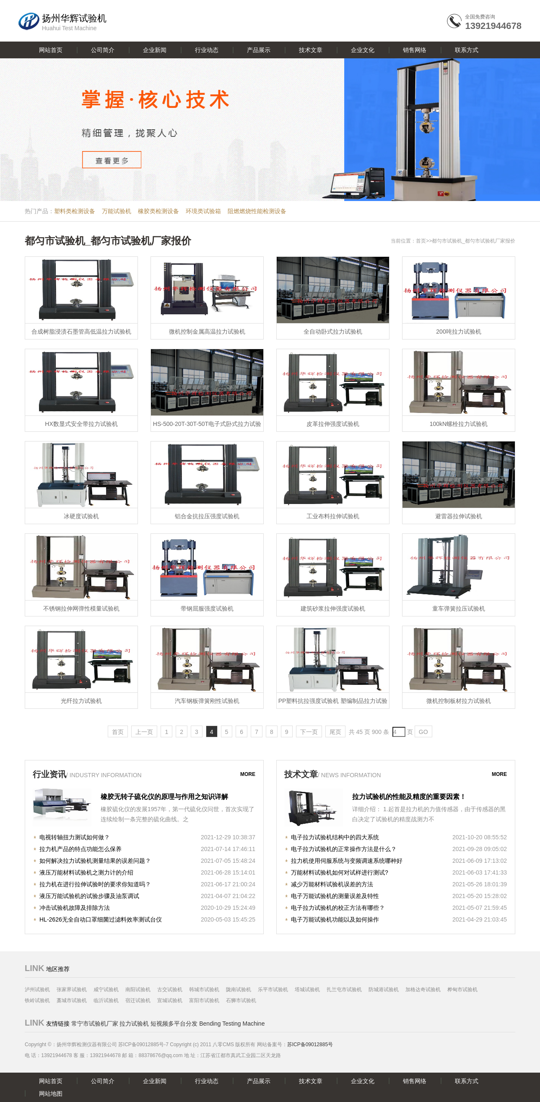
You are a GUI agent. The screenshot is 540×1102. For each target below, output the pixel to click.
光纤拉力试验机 (81, 700)
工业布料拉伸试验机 (332, 516)
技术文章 (310, 50)
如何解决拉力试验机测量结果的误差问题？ (95, 860)
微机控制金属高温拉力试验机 (207, 331)
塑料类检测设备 (74, 211)
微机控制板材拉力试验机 (458, 700)
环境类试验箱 (203, 211)
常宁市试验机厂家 (94, 1023)
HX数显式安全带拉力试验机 (81, 423)
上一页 (144, 732)
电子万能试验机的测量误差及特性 (335, 896)
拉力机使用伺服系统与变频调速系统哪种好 (346, 860)
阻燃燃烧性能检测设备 (257, 211)
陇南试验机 (238, 989)
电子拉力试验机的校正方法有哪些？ (338, 907)
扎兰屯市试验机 (344, 989)
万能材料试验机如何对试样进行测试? (339, 872)
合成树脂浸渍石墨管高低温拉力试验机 (81, 331)
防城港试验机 (384, 989)
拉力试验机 (134, 1023)
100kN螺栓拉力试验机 (459, 423)
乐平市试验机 (273, 989)
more (247, 774)
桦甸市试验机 (462, 989)
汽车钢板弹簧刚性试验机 (207, 700)
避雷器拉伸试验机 (458, 516)
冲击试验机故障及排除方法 (74, 907)
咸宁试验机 (106, 989)
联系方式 (466, 50)
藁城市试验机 (72, 1000)
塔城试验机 (307, 989)
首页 (421, 241)
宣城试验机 (169, 1000)
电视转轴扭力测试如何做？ (74, 837)
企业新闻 (154, 50)
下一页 (309, 732)
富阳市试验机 (204, 1000)
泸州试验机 (37, 989)
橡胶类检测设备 (158, 211)
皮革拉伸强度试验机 (332, 423)
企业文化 (362, 50)
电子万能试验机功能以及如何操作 (335, 919)
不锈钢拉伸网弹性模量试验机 (81, 608)
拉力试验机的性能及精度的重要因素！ (409, 796)
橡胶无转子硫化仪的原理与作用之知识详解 (164, 796)
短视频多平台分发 (174, 1023)
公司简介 (102, 50)
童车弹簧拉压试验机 (458, 608)
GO (423, 732)
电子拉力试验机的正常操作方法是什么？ (344, 849)
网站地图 (50, 1093)
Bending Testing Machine (232, 1023)
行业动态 (206, 50)
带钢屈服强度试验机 (207, 608)
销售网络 (414, 50)
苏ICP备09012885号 (310, 1044)
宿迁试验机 (138, 1000)
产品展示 (258, 50)
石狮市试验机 (241, 1000)
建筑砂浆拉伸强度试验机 (333, 608)
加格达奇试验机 (423, 989)
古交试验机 (169, 989)
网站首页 (50, 50)
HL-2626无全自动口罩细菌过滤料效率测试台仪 (100, 919)
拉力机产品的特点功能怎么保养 (80, 849)
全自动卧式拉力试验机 (333, 331)
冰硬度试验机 (81, 516)
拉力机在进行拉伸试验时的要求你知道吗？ (95, 884)
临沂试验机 (106, 1000)
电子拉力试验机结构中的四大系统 (335, 837)
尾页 (335, 732)
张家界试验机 (72, 989)
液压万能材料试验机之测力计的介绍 (86, 872)
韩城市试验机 (204, 989)
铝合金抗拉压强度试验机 (207, 516)
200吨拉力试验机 (458, 331)
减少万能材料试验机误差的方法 (332, 884)
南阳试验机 (138, 989)
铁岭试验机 (37, 1000)
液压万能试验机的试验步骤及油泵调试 (89, 896)
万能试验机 (116, 211)
